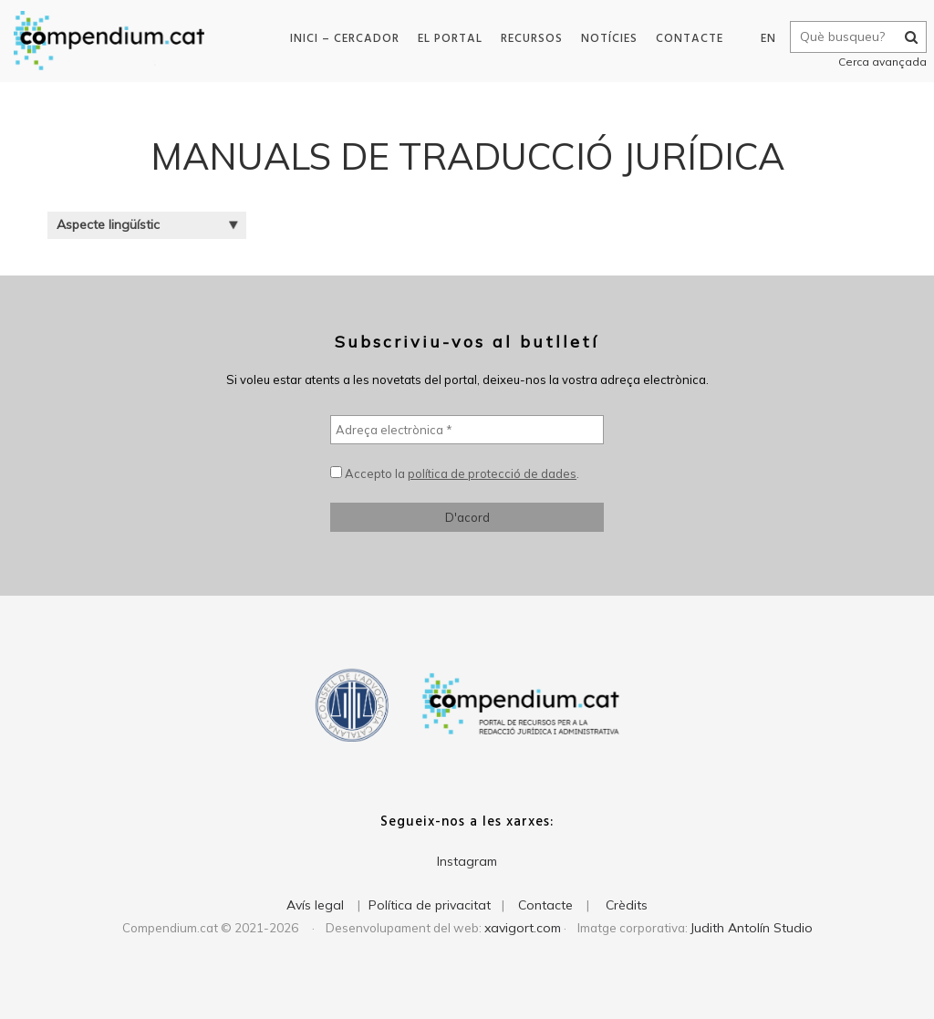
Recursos (527, 38)
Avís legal (315, 905)
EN (762, 38)
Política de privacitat (429, 905)
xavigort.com (522, 928)
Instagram (467, 861)
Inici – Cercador (340, 38)
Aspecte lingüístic (147, 224)
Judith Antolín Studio (751, 928)
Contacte (685, 38)
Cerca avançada (876, 61)
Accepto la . (454, 473)
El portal (445, 38)
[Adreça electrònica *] (467, 429)
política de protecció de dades (492, 473)
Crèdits (627, 905)
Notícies (604, 38)
